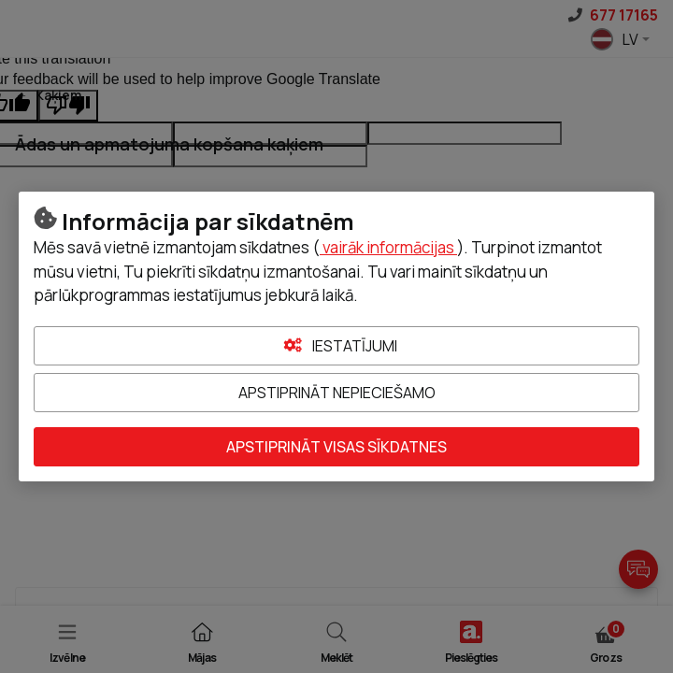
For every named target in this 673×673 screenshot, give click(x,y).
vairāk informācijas (388, 247)
